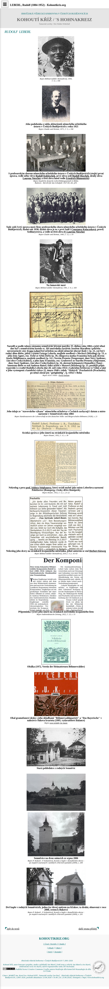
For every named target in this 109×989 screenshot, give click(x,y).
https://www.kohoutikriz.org (93, 977)
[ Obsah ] (51, 948)
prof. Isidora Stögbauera (38, 487)
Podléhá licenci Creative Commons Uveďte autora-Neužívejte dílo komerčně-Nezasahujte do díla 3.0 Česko (47, 970)
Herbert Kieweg (97, 551)
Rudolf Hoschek (80, 176)
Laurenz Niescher (32, 178)
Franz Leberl (34, 351)
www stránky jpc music (58, 723)
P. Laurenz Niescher (74, 232)
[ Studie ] (62, 944)
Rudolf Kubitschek (45, 176)
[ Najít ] (50, 952)
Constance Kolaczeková (84, 229)
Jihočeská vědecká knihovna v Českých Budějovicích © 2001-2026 (47, 961)
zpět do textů (13, 928)
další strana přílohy (88, 928)
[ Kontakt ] (58, 952)
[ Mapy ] (58, 948)
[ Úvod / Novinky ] (50, 944)
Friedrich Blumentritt (77, 178)
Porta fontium (64, 375)
